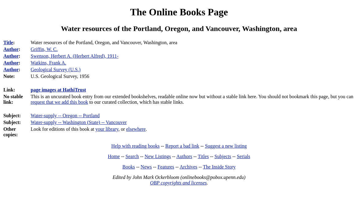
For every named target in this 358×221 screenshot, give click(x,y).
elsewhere (136, 129)
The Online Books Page (179, 11)
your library (106, 129)
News (146, 166)
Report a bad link (182, 146)
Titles (203, 156)
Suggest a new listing (226, 146)
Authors (184, 156)
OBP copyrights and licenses (178, 182)
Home (114, 156)
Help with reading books (135, 146)
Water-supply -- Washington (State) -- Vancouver (79, 122)
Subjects (223, 156)
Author (11, 49)
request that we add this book (59, 102)
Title (8, 42)
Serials (243, 156)
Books (128, 166)
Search (132, 156)
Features (166, 166)
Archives (188, 166)
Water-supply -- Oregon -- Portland (65, 115)
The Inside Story (219, 166)
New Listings (158, 156)
